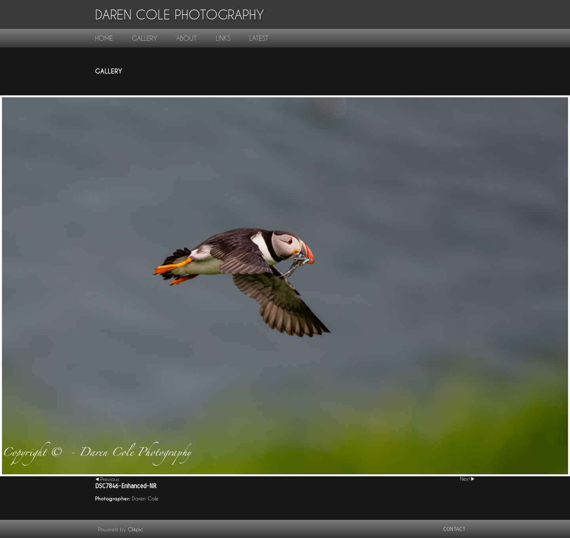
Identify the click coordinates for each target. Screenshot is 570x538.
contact (454, 529)
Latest (258, 38)
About (186, 38)
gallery (144, 38)
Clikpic (135, 529)
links (223, 38)
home (104, 38)
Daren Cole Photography (179, 14)
